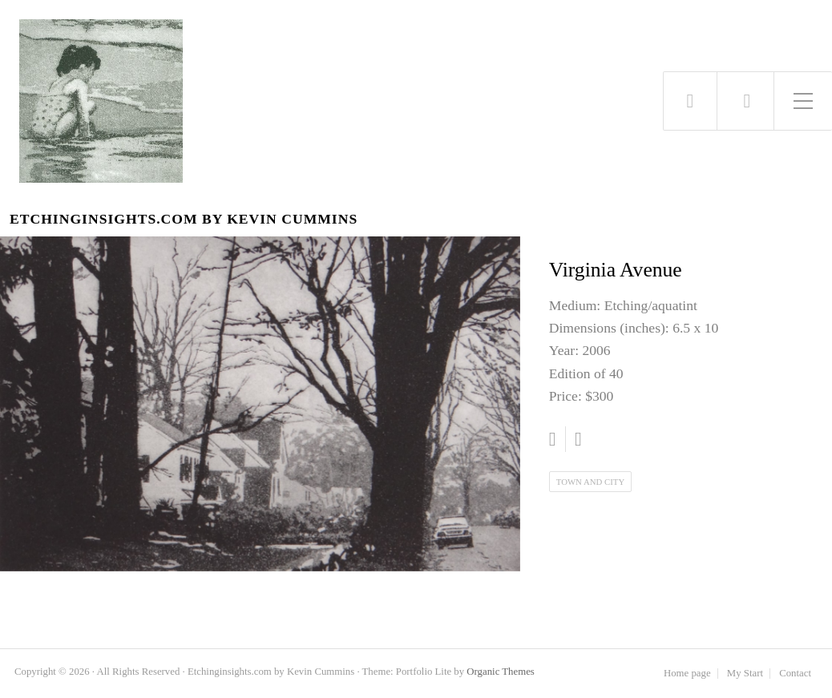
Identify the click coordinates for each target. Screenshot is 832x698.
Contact (795, 673)
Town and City (590, 481)
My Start (745, 673)
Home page (687, 673)
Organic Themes (500, 671)
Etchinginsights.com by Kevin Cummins (183, 219)
